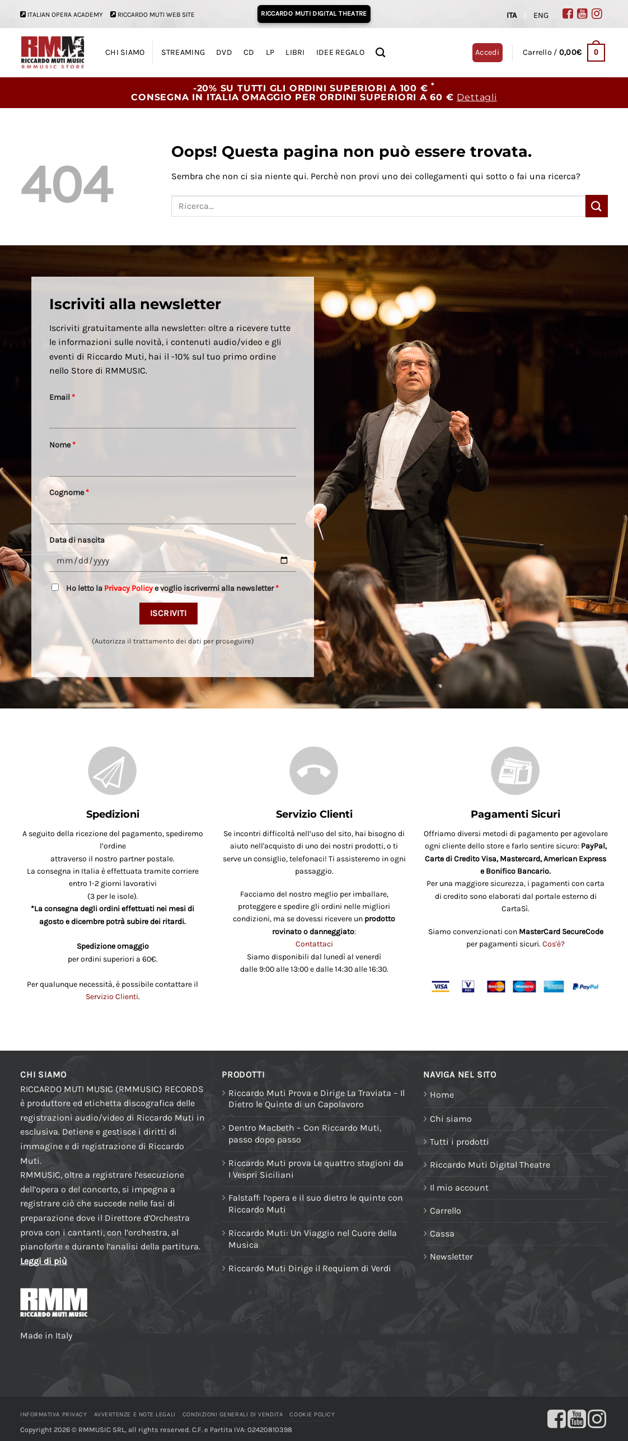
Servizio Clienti (112, 996)
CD (249, 52)
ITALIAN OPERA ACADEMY (65, 14)
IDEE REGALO (340, 52)
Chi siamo (451, 1118)
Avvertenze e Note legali (135, 1414)
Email (62, 397)
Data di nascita (77, 540)
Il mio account (459, 1187)
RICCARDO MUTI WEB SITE (156, 14)
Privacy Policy (128, 588)
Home (442, 1094)
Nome (62, 445)
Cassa (442, 1233)
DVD (224, 52)
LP (270, 52)
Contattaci (314, 944)
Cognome (69, 492)
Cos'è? (553, 944)
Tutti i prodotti (459, 1141)
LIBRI (294, 52)
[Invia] (596, 206)
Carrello (445, 1210)
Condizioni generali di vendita (232, 1414)
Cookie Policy (312, 1414)
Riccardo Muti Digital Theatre (490, 1164)
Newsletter (451, 1256)
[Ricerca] (380, 52)
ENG (541, 15)
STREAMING (183, 52)
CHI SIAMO (125, 52)
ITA (512, 15)
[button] (564, 52)
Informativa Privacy (53, 1414)
